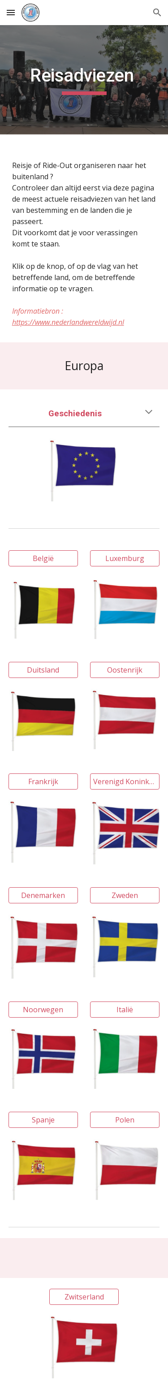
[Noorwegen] (43, 1009)
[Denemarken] (43, 895)
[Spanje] (43, 1120)
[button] (11, 12)
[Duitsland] (43, 670)
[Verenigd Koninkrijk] (124, 781)
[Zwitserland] (84, 1297)
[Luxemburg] (124, 558)
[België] (43, 558)
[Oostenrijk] (124, 670)
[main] (84, 80)
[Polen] (124, 1120)
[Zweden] (124, 895)
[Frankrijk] (43, 781)
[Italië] (124, 1009)
